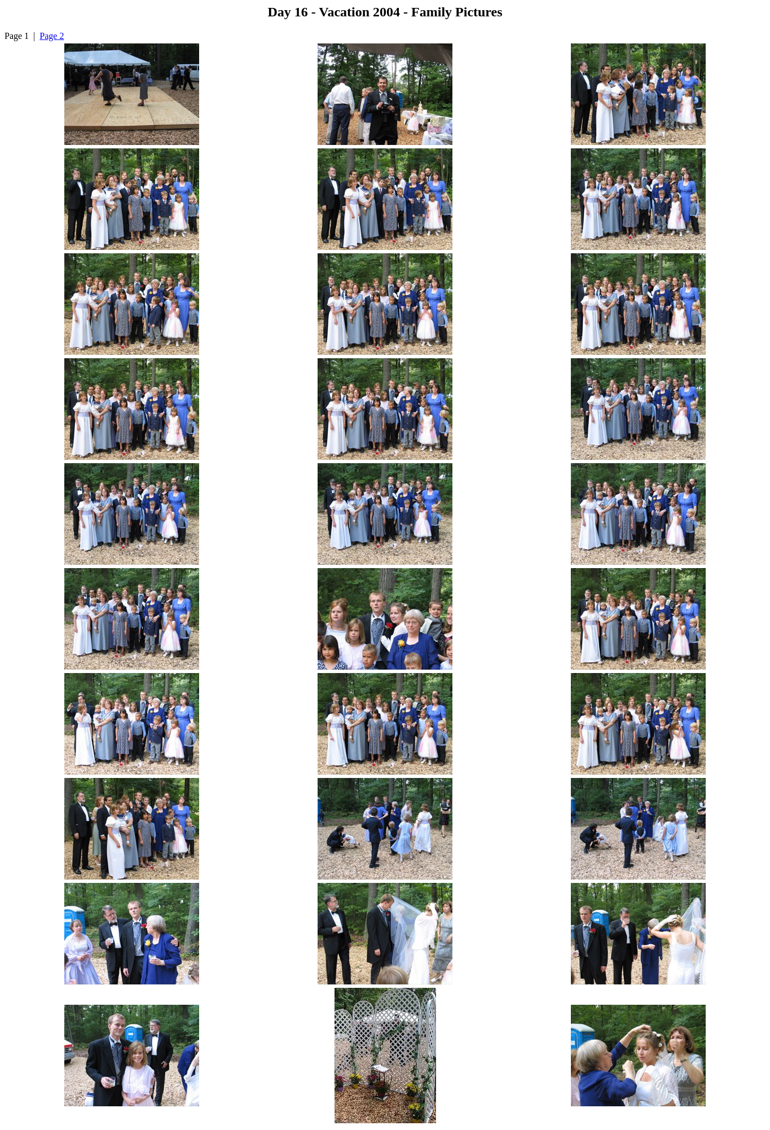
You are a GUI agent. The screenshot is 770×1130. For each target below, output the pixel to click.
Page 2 (51, 36)
